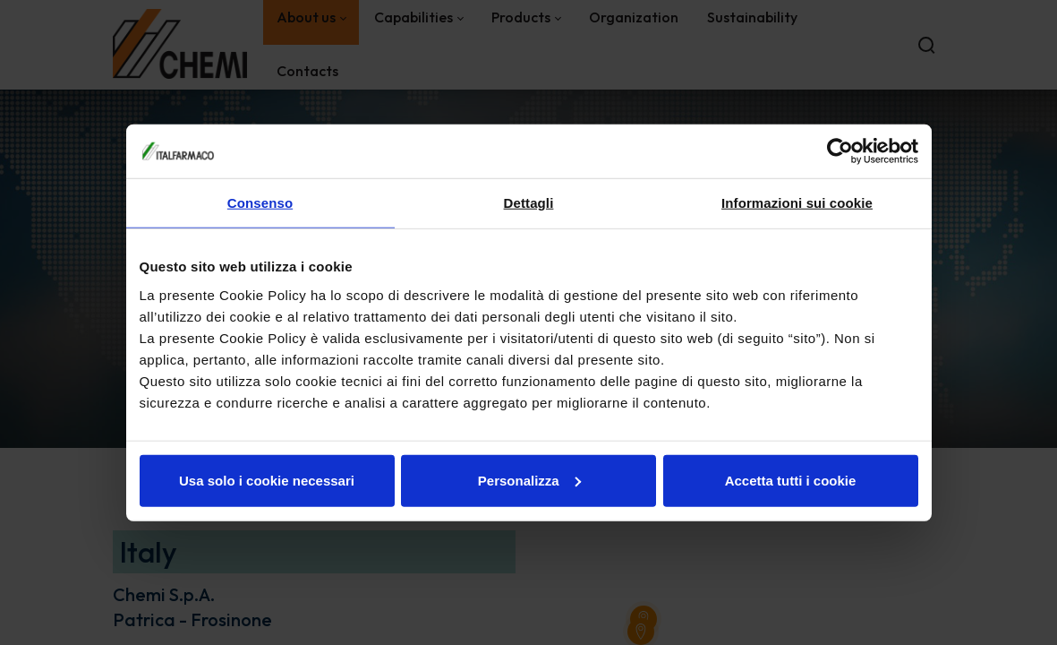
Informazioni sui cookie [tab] (797, 203)
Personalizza (529, 479)
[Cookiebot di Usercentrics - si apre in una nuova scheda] (840, 151)
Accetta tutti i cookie (791, 479)
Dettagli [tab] (529, 203)
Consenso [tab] (260, 203)
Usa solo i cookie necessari (266, 479)
